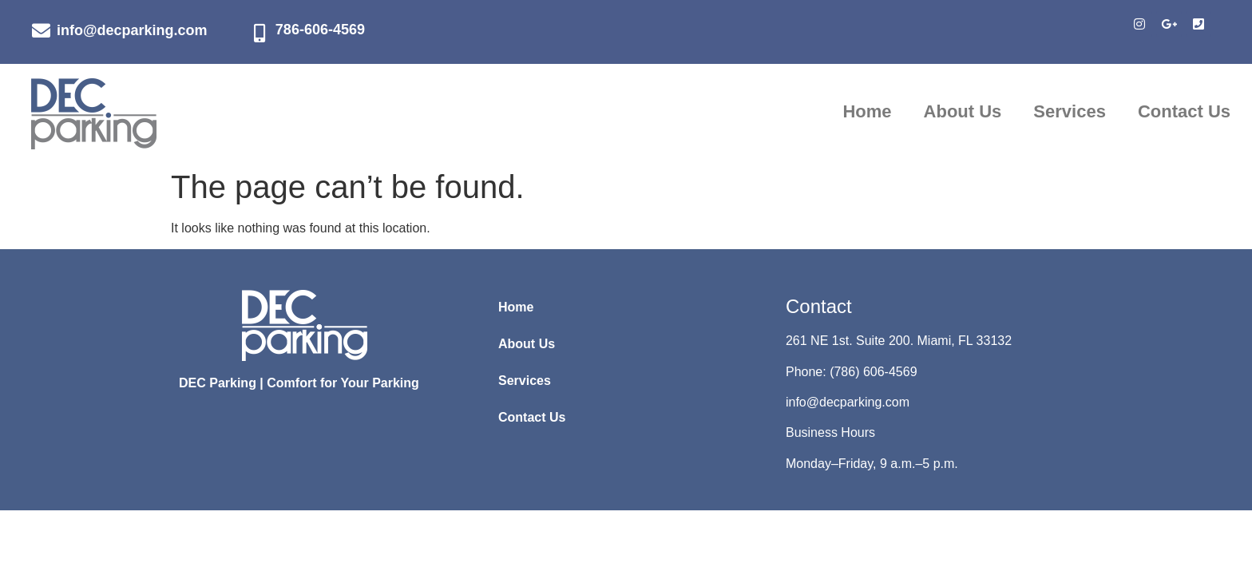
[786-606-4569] (260, 33)
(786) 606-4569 (873, 372)
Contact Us (1184, 111)
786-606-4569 (320, 30)
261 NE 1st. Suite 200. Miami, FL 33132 (899, 340)
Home (866, 111)
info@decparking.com (132, 30)
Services (1069, 111)
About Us (963, 111)
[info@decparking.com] (41, 31)
